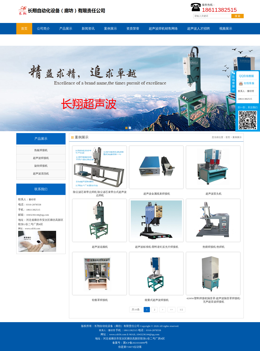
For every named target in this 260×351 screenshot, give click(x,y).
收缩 (233, 81)
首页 (24, 28)
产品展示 (65, 28)
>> (171, 309)
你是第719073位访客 (130, 346)
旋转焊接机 (41, 165)
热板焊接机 (41, 150)
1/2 (181, 309)
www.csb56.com (117, 334)
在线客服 (246, 83)
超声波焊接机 (41, 158)
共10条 (136, 309)
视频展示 (225, 28)
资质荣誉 (132, 28)
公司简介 (43, 28)
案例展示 (110, 28)
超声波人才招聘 (198, 28)
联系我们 (27, 40)
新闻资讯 (88, 28)
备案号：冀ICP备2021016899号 (130, 342)
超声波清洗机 (41, 173)
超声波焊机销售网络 (163, 28)
